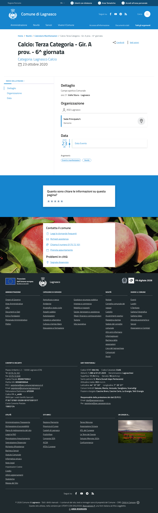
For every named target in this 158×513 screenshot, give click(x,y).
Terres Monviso (86, 422)
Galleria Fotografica (139, 311)
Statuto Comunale (13, 454)
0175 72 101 (14, 372)
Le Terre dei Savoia (88, 434)
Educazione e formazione (53, 327)
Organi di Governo (13, 299)
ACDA (45, 442)
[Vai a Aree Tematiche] (107, 3)
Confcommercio (86, 442)
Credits (8, 470)
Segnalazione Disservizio (15, 442)
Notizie (108, 299)
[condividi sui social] (118, 42)
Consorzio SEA (49, 438)
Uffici (7, 307)
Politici (8, 323)
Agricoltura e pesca (51, 299)
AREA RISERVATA (77, 508)
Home (20, 35)
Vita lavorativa (80, 323)
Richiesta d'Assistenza (14, 446)
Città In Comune (129, 502)
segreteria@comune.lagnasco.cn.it (25, 388)
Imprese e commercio (83, 303)
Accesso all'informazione (99, 25)
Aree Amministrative (14, 303)
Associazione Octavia (89, 426)
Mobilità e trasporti (82, 307)
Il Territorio (135, 307)
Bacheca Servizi (12, 450)
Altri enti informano (114, 332)
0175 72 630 (14, 375)
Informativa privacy (13, 458)
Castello (109, 311)
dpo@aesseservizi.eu (95, 400)
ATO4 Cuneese (49, 446)
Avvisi (108, 356)
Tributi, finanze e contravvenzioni (87, 315)
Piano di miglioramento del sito (18, 430)
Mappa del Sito (11, 483)
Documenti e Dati (12, 311)
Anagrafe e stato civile (52, 307)
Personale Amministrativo (16, 319)
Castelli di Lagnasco (51, 430)
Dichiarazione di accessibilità (17, 426)
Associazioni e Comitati (140, 327)
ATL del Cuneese (87, 430)
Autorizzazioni (49, 315)
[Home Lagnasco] (32, 14)
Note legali (10, 462)
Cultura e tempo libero (52, 323)
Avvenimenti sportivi (114, 315)
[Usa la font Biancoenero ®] (81, 3)
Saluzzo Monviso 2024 (89, 438)
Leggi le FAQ (10, 434)
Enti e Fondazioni (12, 315)
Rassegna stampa (113, 319)
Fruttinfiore (47, 434)
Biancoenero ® (89, 505)
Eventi (133, 299)
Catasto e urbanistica (52, 319)
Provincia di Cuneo (50, 426)
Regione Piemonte (51, 422)
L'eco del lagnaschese (115, 348)
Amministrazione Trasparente (17, 422)
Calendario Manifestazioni (46, 35)
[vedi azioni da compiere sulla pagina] (132, 42)
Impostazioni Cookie (13, 466)
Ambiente (47, 303)
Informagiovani (112, 336)
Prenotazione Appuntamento (17, 438)
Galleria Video (136, 315)
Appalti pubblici (49, 311)
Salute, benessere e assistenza (87, 311)
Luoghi (133, 303)
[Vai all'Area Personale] (134, 3)
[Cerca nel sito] (147, 14)
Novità (29, 35)
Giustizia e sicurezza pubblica (86, 299)
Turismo (77, 319)
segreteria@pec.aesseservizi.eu (98, 403)
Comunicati (110, 352)
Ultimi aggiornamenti (14, 474)
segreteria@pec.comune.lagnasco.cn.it (27, 385)
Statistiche (10, 478)
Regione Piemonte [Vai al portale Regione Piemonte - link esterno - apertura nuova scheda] (14, 3)
